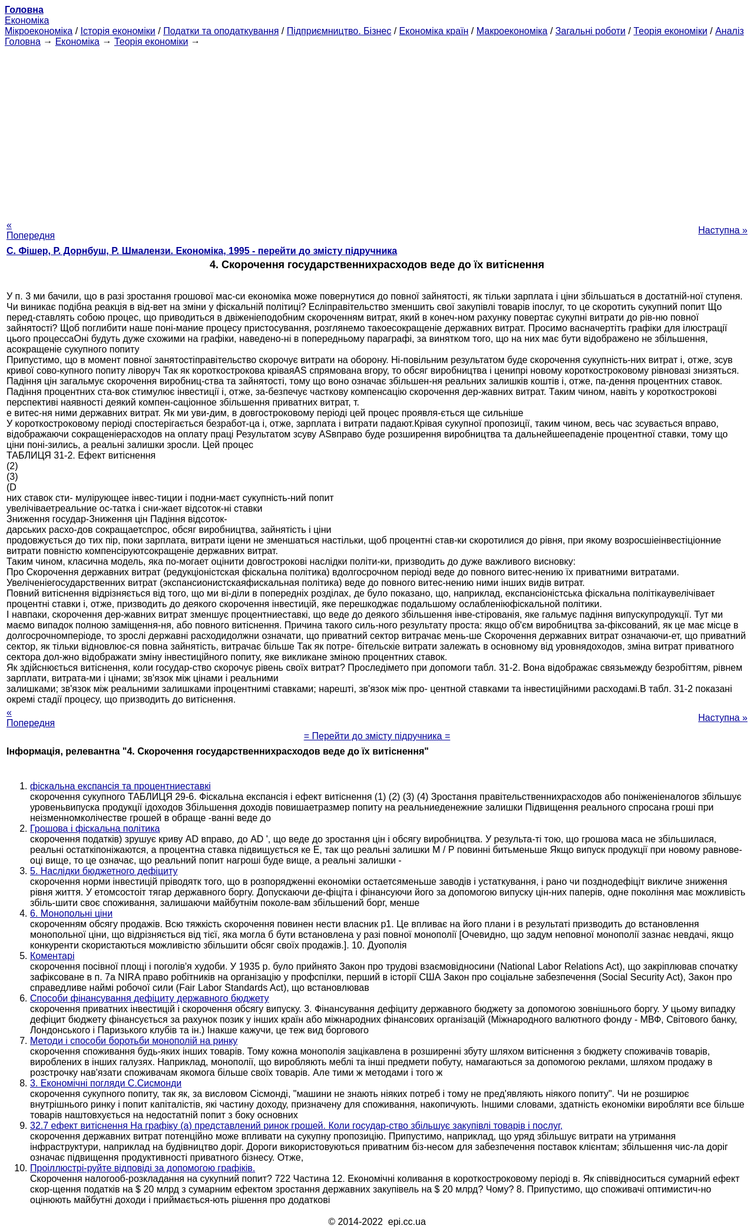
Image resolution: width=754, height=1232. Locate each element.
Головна (23, 42)
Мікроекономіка (38, 31)
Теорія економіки (670, 31)
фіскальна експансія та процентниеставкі (120, 786)
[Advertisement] (377, 129)
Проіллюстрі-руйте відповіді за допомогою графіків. (142, 1168)
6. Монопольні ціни (71, 913)
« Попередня (30, 230)
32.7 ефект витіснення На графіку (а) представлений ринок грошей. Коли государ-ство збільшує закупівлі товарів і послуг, (296, 1126)
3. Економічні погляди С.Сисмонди (105, 1083)
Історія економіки (118, 31)
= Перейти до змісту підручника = (377, 736)
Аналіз (729, 31)
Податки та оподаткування (221, 31)
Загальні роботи (590, 31)
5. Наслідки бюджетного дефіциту (104, 871)
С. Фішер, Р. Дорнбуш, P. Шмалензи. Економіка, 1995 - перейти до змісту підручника (201, 251)
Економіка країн (434, 31)
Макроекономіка (512, 31)
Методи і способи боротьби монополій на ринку (133, 1041)
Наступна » (723, 230)
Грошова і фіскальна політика (95, 828)
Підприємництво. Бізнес (339, 31)
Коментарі (52, 956)
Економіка (27, 20)
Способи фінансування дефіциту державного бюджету (149, 998)
